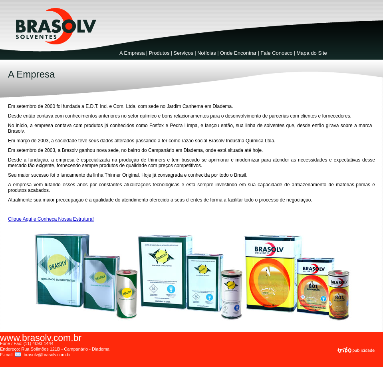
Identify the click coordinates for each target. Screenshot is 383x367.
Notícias (206, 53)
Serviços (183, 53)
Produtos (159, 53)
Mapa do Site (311, 53)
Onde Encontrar (238, 53)
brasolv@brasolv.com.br (47, 354)
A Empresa (132, 53)
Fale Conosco (276, 53)
